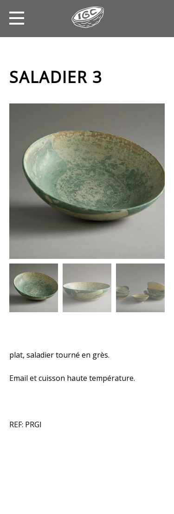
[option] (87, 181)
